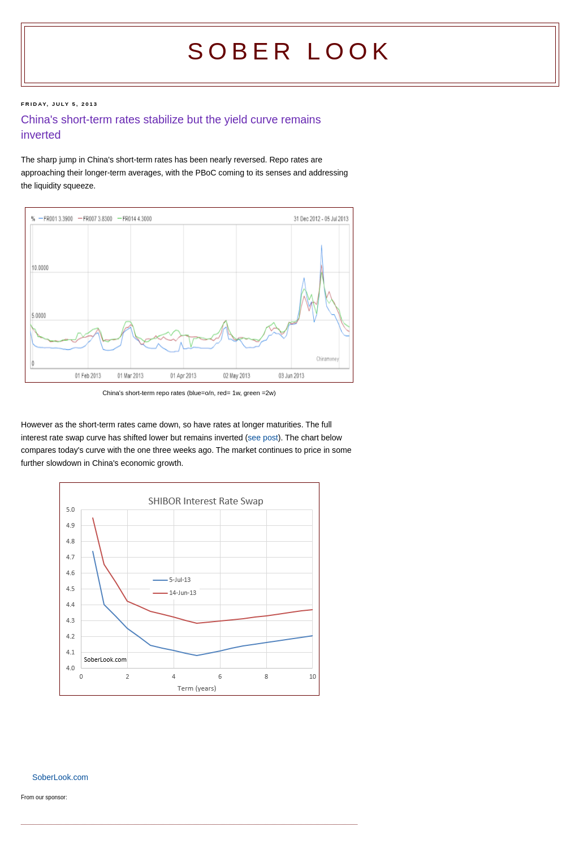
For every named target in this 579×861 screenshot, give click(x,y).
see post (263, 437)
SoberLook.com (60, 777)
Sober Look (290, 51)
